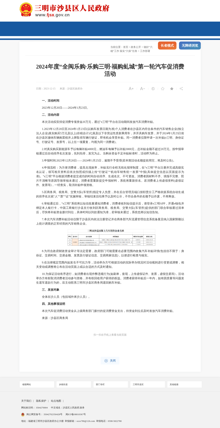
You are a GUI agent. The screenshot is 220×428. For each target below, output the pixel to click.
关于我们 (26, 401)
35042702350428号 (53, 414)
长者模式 (167, 48)
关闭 (110, 361)
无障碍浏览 (190, 48)
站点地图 (56, 401)
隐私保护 (41, 401)
